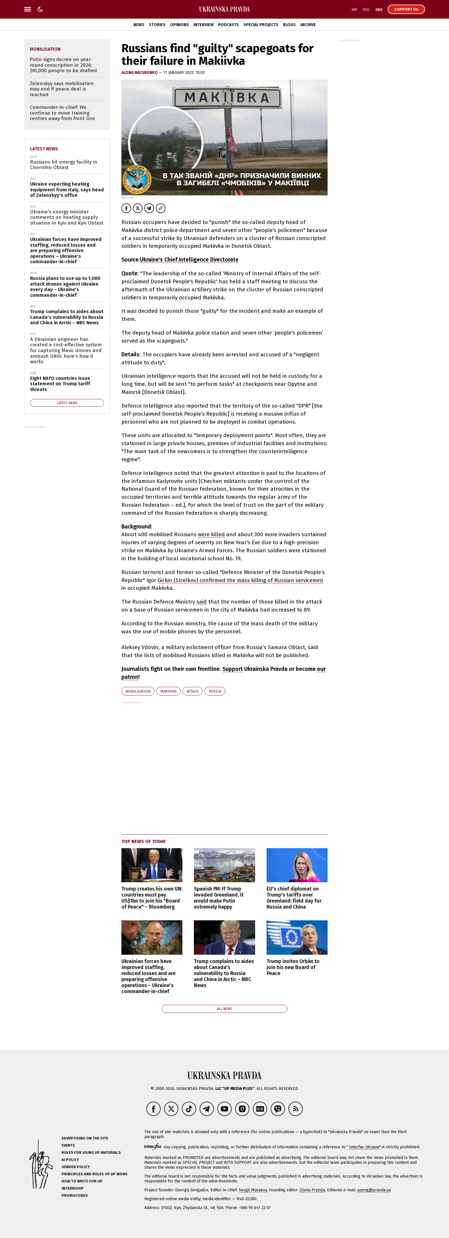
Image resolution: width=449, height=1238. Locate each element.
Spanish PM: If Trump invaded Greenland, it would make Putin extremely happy (218, 898)
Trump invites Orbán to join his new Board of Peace (293, 967)
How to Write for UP (82, 1181)
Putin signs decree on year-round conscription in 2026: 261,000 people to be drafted (63, 65)
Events (68, 1145)
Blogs (289, 24)
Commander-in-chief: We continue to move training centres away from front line (62, 112)
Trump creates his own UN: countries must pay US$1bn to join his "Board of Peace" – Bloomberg (151, 898)
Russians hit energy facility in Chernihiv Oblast (63, 165)
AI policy (70, 1160)
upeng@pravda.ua (374, 1190)
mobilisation (138, 691)
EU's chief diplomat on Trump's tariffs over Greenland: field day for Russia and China (294, 898)
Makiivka (168, 691)
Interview (204, 24)
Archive (308, 24)
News (138, 24)
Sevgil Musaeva (253, 1190)
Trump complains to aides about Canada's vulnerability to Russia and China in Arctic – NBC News (224, 973)
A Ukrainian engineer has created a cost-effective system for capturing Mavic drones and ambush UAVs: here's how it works (66, 350)
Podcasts (228, 24)
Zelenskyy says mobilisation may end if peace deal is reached (62, 89)
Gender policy (76, 1167)
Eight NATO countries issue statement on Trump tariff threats (60, 383)
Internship (73, 1188)
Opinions (179, 24)
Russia (215, 691)
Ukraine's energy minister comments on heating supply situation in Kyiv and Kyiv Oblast (66, 217)
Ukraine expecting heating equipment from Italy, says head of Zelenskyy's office (67, 189)
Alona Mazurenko (140, 72)
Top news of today (143, 841)
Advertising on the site (85, 1138)
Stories (157, 24)
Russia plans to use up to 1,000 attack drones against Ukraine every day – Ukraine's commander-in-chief (65, 286)
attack (192, 691)
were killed (211, 534)
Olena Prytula (312, 1190)
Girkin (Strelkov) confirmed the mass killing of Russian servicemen (240, 580)
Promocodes (75, 1195)
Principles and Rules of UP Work (94, 1174)
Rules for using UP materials (91, 1152)
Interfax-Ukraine (364, 1147)
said (201, 601)
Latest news (44, 149)
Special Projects (260, 24)
